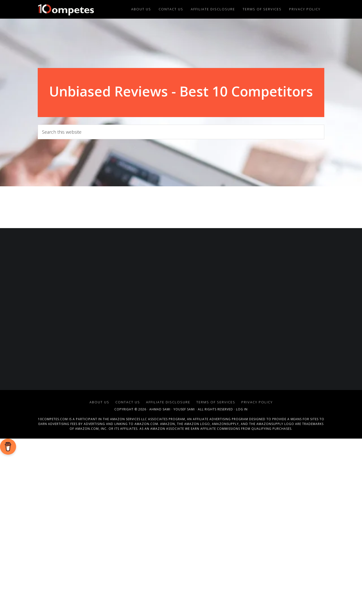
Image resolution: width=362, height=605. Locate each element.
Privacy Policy (257, 402)
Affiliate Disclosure (168, 402)
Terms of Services (215, 402)
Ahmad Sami (159, 409)
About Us (99, 402)
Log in (242, 409)
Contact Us (127, 402)
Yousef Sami (184, 409)
